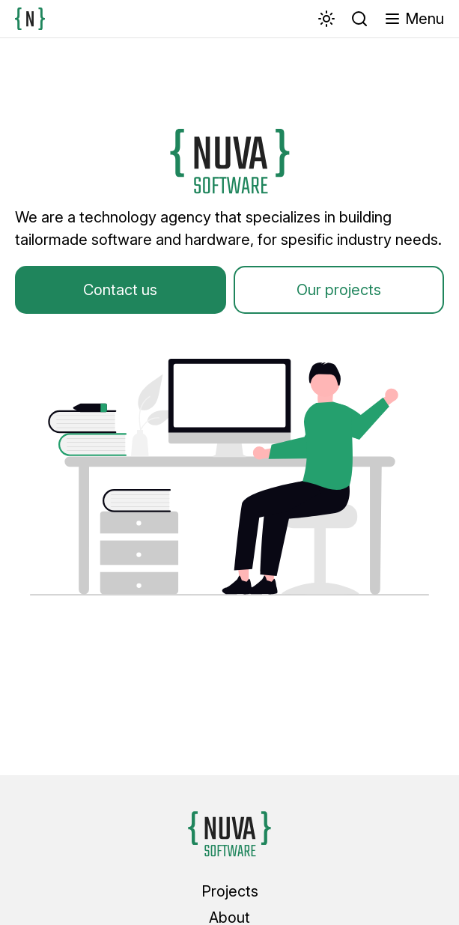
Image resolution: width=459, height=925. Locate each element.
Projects (229, 891)
